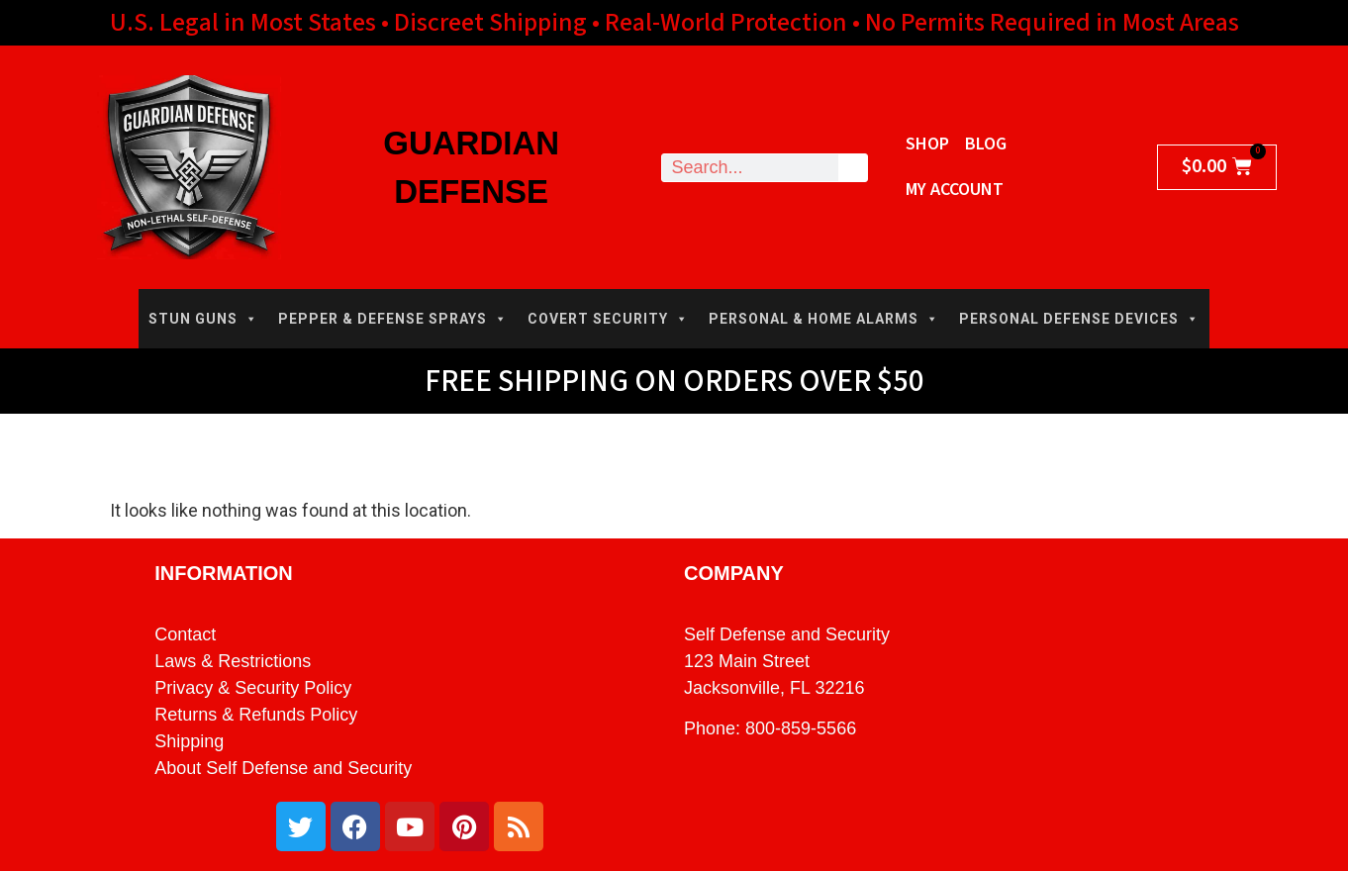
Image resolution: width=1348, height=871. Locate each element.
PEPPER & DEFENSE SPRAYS (393, 319)
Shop (927, 144)
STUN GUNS (203, 319)
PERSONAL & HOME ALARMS (824, 319)
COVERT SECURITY (608, 319)
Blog (986, 144)
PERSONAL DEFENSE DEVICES (1079, 319)
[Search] (852, 167)
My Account (955, 189)
